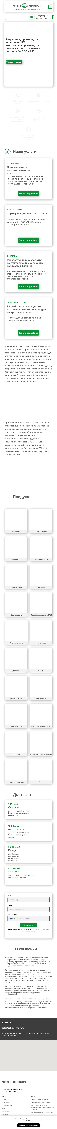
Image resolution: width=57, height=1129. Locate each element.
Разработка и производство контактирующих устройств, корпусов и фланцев (42, 1107)
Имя (9, 896)
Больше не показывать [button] (28, 1125)
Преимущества (7, 1105)
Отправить (28, 925)
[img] (27, 5)
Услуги (4, 1108)
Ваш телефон (13, 914)
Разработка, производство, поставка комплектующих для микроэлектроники (42, 1114)
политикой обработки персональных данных (35, 930)
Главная (4, 1099)
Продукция (5, 1102)
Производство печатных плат (40, 1099)
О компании (5, 1111)
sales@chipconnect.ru (45, 16)
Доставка (5, 1114)
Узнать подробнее (28, 193)
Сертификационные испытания (40, 1102)
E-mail (9, 905)
